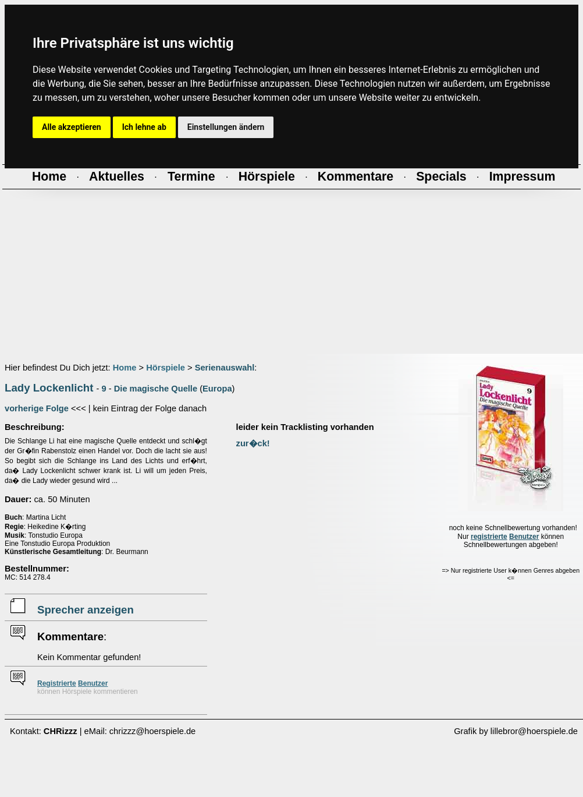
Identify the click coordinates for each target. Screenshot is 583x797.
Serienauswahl (225, 367)
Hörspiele (165, 367)
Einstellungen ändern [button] (226, 127)
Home (125, 367)
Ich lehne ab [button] (144, 127)
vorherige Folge (37, 408)
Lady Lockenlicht (49, 388)
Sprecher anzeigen (85, 610)
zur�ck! (253, 443)
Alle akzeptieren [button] (71, 127)
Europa (217, 388)
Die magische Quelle (155, 388)
